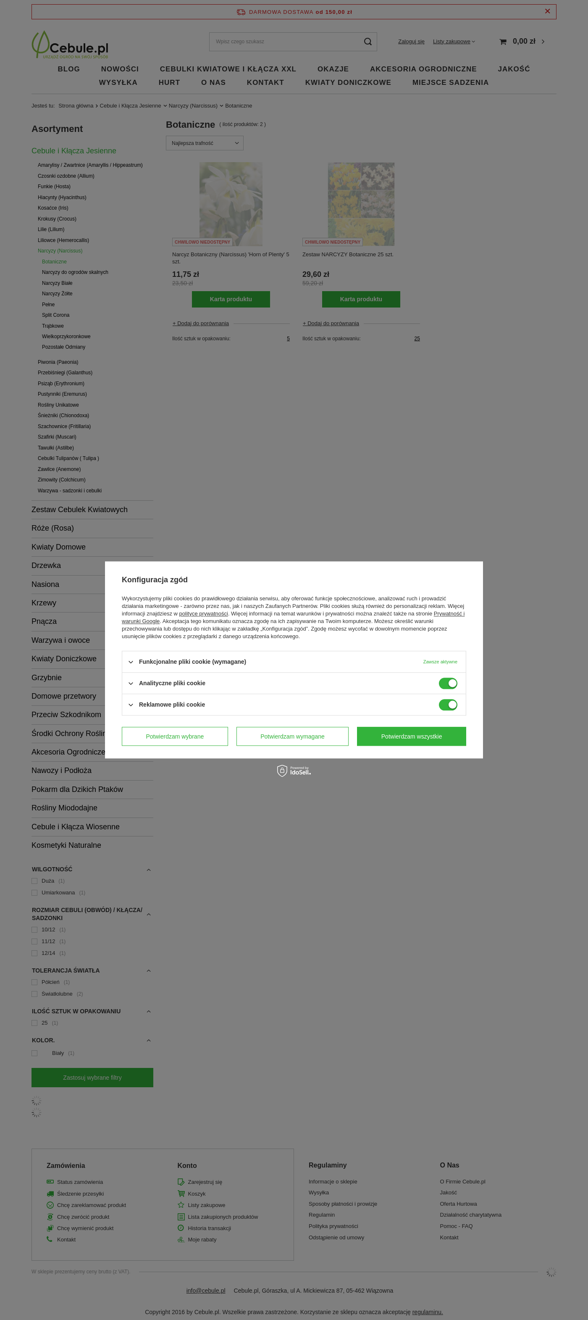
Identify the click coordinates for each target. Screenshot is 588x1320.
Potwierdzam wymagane (292, 736)
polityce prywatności (203, 613)
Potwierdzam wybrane (175, 736)
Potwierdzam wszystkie (411, 736)
